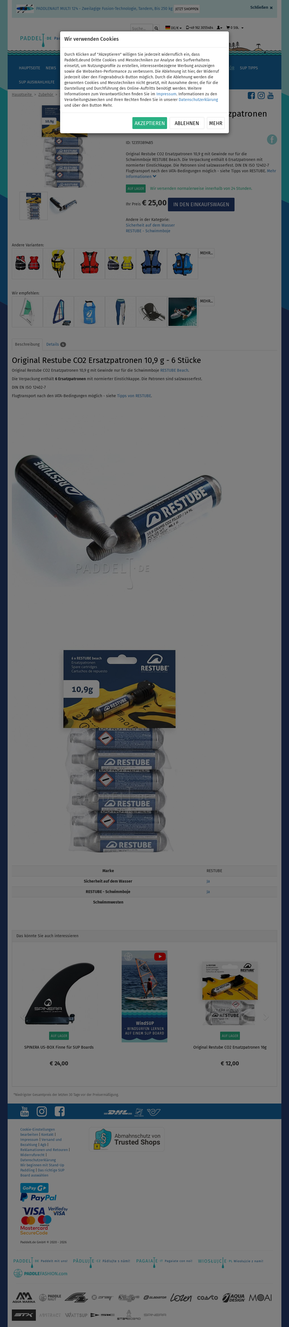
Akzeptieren (150, 123)
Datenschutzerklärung (198, 99)
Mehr (215, 123)
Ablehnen (187, 123)
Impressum (166, 94)
